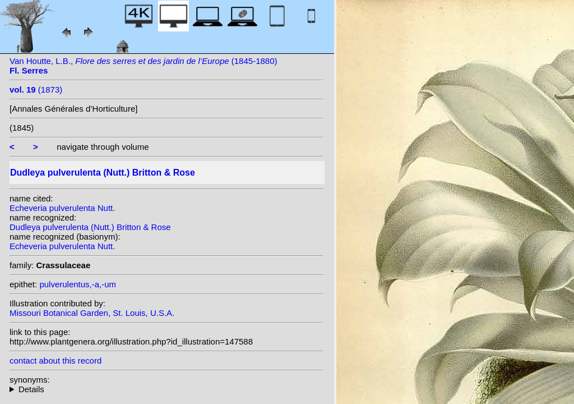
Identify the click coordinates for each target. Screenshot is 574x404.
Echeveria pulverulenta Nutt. (62, 208)
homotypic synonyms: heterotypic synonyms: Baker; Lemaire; (166, 389)
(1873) (36, 89)
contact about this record (55, 360)
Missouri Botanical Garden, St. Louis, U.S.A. (92, 313)
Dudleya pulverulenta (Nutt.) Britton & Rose (90, 227)
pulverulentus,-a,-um (77, 284)
